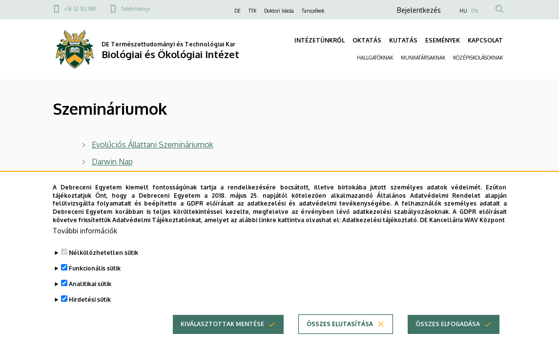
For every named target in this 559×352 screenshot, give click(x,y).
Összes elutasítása (340, 340)
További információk (85, 247)
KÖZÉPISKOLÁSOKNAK (478, 58)
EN (474, 11)
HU (463, 11)
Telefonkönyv (135, 9)
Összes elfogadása (447, 340)
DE (237, 11)
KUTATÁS (403, 40)
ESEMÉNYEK (442, 40)
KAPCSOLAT (485, 40)
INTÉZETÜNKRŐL (319, 40)
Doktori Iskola (279, 11)
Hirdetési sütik (90, 316)
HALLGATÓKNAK (375, 58)
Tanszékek (313, 11)
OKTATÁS (366, 40)
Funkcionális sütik (95, 285)
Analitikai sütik (90, 300)
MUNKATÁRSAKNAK (423, 58)
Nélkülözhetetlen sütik (103, 269)
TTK (252, 11)
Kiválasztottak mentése (222, 340)
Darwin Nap (112, 161)
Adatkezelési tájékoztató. (380, 236)
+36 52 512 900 (80, 9)
